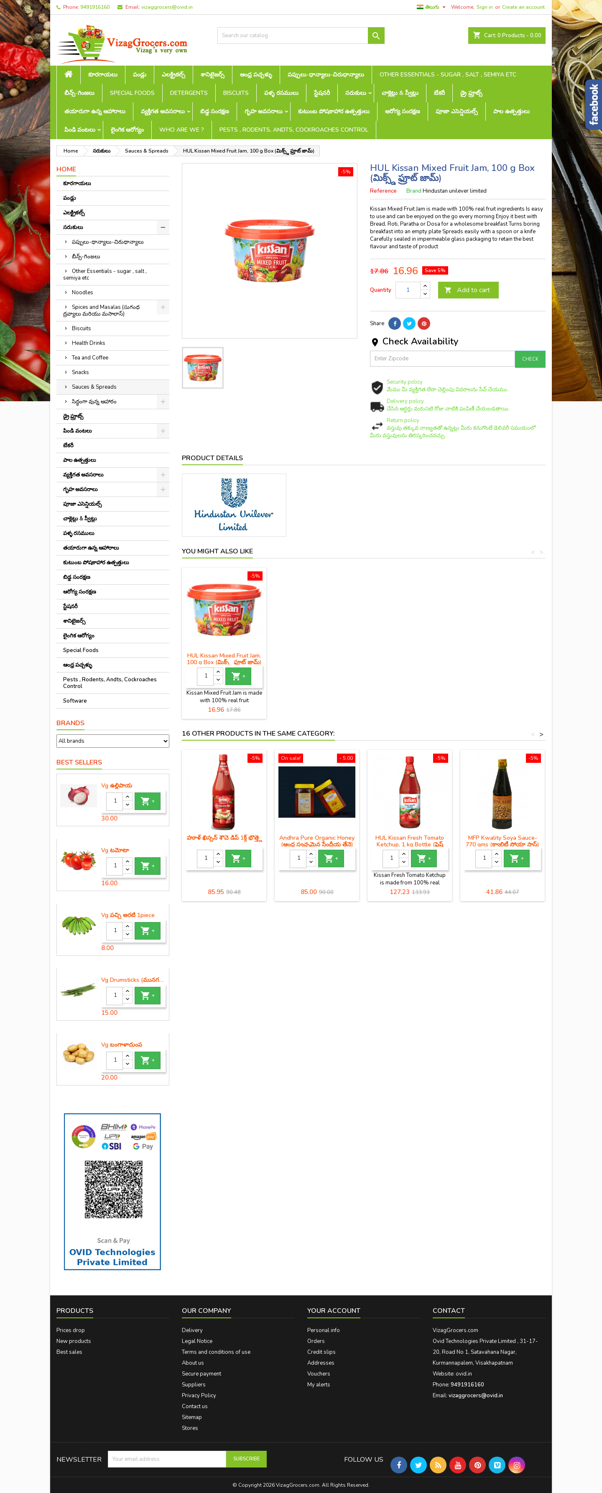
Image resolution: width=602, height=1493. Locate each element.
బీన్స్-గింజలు (79, 93)
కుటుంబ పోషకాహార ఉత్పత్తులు (334, 111)
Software (75, 701)
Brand (413, 191)
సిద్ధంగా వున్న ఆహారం (94, 401)
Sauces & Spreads (94, 387)
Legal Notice (197, 1341)
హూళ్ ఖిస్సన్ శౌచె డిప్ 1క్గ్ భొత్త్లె (224, 838)
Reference (383, 191)
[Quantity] (114, 801)
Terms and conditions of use (216, 1352)
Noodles (82, 292)
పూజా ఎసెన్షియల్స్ (457, 111)
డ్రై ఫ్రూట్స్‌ (471, 93)
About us (193, 1363)
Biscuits (236, 93)
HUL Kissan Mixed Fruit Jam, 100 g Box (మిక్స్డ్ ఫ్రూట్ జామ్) (317, 659)
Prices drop (70, 1330)
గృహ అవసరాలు (264, 111)
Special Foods (132, 93)
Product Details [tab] (212, 458)
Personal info (323, 1330)
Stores (190, 1428)
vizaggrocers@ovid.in (167, 7)
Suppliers (194, 1385)
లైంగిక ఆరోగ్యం (127, 130)
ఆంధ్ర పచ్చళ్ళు (256, 75)
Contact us (195, 1406)
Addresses (320, 1363)
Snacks (80, 372)
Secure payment (201, 1374)
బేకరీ (439, 93)
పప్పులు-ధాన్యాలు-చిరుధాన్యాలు (326, 75)
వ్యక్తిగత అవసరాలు (163, 111)
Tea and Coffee (90, 358)
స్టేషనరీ (322, 93)
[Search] (301, 35)
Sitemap (192, 1417)
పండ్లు (139, 75)
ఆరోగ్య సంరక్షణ (402, 111)
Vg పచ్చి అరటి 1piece (128, 915)
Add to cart (467, 290)
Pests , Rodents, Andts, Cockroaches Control (293, 130)
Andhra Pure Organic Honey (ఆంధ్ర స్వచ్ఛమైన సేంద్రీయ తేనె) (317, 841)
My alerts (318, 1385)
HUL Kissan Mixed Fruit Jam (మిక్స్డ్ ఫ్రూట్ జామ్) (224, 659)
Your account (333, 1310)
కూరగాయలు (102, 75)
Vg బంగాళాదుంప (121, 1045)
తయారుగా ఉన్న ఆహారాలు (94, 111)
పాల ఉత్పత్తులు (511, 111)
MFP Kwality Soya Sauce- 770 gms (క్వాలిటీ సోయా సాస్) (502, 841)
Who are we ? (181, 130)
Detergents (189, 93)
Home (66, 169)
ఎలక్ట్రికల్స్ (173, 75)
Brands (70, 723)
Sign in (485, 7)
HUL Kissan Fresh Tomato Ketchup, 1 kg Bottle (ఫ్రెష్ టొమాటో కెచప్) (409, 844)
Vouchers (318, 1374)
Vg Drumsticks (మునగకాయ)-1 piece (133, 980)
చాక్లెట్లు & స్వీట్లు (400, 93)
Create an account (523, 7)
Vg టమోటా (115, 850)
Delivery (192, 1330)
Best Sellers (79, 762)
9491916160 (95, 7)
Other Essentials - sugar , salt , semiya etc (448, 75)
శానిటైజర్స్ (212, 75)
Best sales (69, 1352)
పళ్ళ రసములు (281, 93)
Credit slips (321, 1352)
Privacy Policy (199, 1395)
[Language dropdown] (432, 7)
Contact (449, 1310)
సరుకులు (355, 93)
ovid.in (464, 1374)
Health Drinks (88, 343)
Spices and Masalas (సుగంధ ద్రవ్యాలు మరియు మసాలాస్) (101, 310)
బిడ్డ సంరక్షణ (214, 111)
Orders (316, 1341)
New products (73, 1341)
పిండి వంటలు (79, 130)
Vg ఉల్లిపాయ (116, 785)
